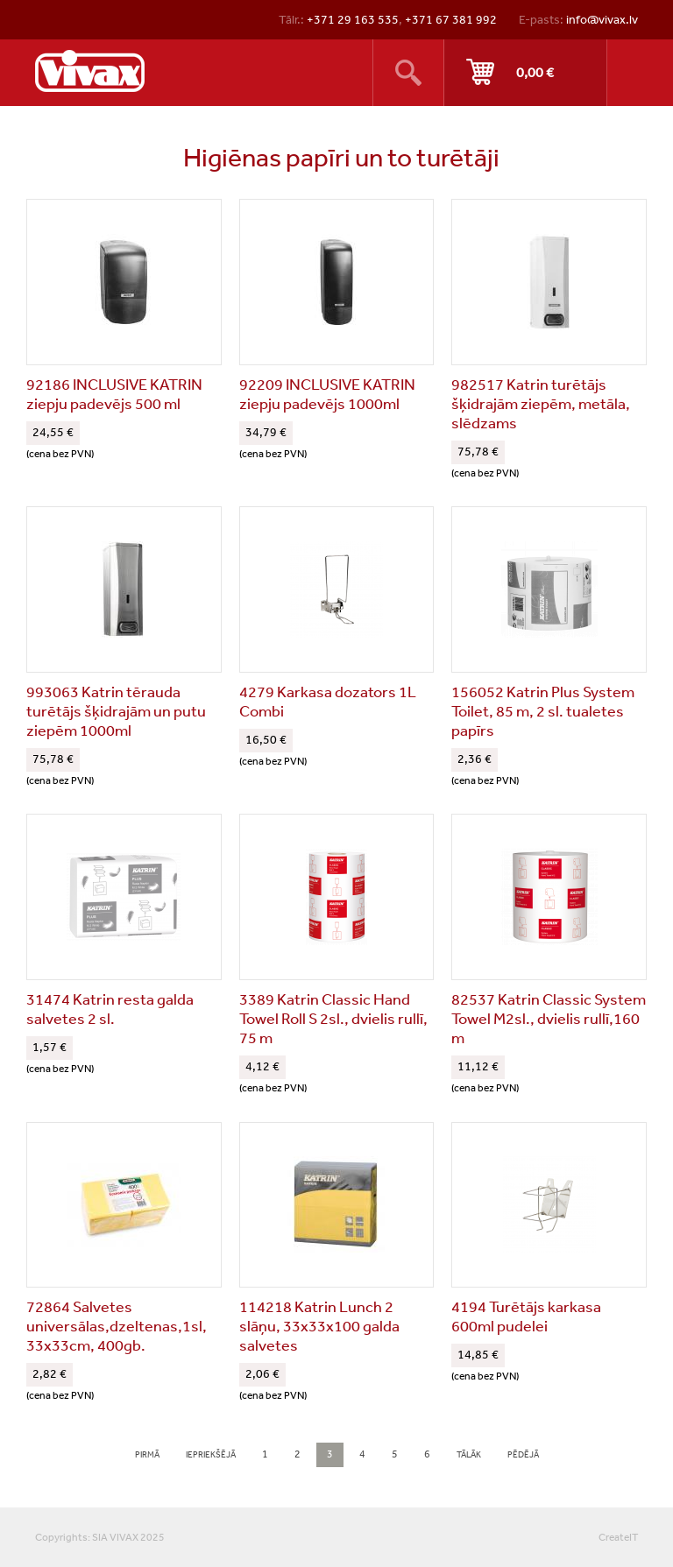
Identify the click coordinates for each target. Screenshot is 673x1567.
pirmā (147, 1455)
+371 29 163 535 (353, 19)
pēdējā (523, 1455)
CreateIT (618, 1537)
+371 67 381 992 (451, 19)
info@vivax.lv (602, 19)
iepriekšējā (211, 1455)
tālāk (469, 1455)
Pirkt (525, 72)
